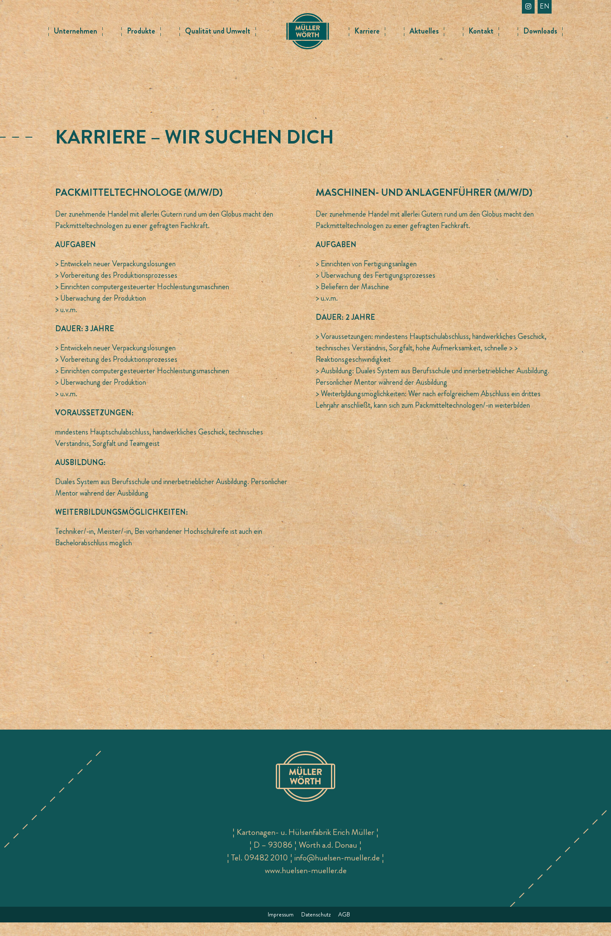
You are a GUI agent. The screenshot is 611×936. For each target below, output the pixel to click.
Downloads (540, 31)
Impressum (281, 928)
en (544, 6)
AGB (344, 928)
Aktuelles (424, 31)
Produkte (141, 31)
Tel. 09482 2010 (259, 871)
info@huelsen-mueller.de (337, 871)
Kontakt (480, 31)
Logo (307, 25)
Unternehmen (75, 31)
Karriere (367, 31)
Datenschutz (316, 928)
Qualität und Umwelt (217, 31)
